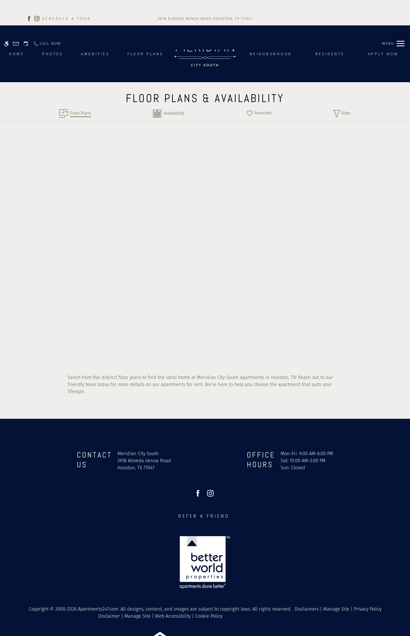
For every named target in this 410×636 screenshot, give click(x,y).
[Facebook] (29, 18)
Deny (343, 621)
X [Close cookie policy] (404, 613)
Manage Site (137, 578)
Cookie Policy (208, 578)
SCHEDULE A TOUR (66, 18)
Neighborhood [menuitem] (270, 54)
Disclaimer (109, 578)
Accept (319, 621)
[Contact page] (16, 5)
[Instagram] (36, 18)
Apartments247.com (98, 571)
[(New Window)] (144, 427)
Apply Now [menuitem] (383, 54)
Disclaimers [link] (307, 571)
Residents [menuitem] (329, 54)
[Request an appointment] (26, 5)
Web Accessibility (173, 578)
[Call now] (46, 5)
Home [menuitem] (16, 54)
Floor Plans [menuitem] (145, 54)
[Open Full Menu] (393, 5)
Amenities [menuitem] (95, 54)
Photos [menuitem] (52, 54)
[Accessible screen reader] (6, 5)
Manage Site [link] (336, 571)
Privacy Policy (367, 571)
